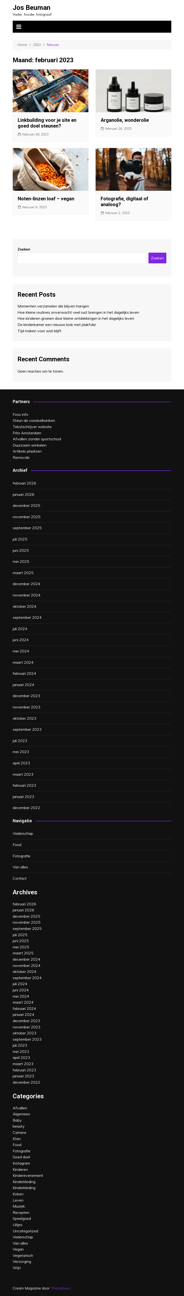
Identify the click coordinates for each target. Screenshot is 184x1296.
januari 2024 (23, 684)
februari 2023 (24, 785)
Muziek (19, 1206)
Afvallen (20, 1108)
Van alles (20, 867)
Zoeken (23, 249)
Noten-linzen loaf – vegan (46, 199)
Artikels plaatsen (27, 451)
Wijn (17, 1267)
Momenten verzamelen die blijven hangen (53, 306)
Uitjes (18, 1224)
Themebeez (61, 1288)
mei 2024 (21, 651)
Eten (17, 1138)
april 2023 (21, 763)
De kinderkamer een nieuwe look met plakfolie (56, 324)
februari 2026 (24, 483)
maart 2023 (23, 774)
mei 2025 (21, 561)
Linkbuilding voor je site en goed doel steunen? (47, 123)
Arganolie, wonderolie (125, 120)
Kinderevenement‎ (28, 1175)
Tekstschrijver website (32, 426)
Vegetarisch (23, 1255)
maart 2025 (23, 572)
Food (17, 844)
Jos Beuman (31, 8)
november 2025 (26, 516)
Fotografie (21, 856)
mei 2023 (21, 751)
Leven (18, 1200)
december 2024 (26, 583)
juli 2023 (20, 740)
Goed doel (21, 1157)
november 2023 (26, 707)
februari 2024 (24, 673)
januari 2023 (23, 796)
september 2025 (27, 527)
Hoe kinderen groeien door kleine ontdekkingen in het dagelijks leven (75, 318)
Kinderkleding (24, 1187)
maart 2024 (23, 662)
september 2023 (27, 729)
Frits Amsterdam (27, 432)
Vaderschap (23, 833)
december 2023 (26, 695)
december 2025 (26, 505)
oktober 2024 (24, 606)
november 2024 (26, 595)
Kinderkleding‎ (24, 1181)
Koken (18, 1194)
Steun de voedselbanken (34, 420)
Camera (19, 1132)
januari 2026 (23, 494)
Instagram (21, 1163)
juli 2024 (20, 628)
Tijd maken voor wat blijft (39, 330)
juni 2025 (21, 550)
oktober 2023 (24, 718)
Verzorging (22, 1261)
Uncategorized (25, 1230)
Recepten (21, 1212)
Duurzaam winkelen (29, 445)
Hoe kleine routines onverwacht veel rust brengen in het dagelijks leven (78, 312)
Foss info (20, 414)
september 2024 (27, 617)
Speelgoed (22, 1218)
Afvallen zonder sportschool (37, 438)
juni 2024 (21, 639)
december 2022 (26, 807)
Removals (21, 457)
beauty (19, 1126)
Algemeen (21, 1114)
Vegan (18, 1249)
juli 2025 (20, 539)
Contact (20, 878)
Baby (17, 1120)
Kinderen (20, 1169)
